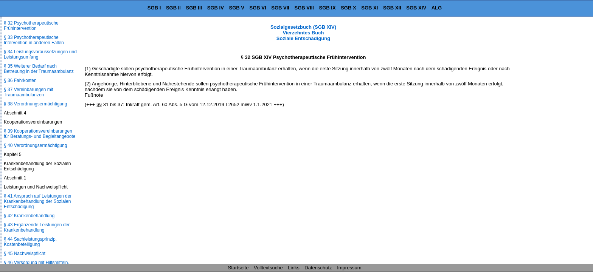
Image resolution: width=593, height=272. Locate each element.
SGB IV (215, 8)
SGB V (236, 8)
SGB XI (369, 8)
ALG (437, 8)
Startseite (238, 267)
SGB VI (258, 8)
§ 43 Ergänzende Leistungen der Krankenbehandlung (37, 227)
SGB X (348, 8)
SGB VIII (304, 8)
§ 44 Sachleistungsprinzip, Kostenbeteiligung (30, 241)
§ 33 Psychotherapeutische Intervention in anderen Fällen (34, 40)
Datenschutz (318, 267)
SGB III (194, 8)
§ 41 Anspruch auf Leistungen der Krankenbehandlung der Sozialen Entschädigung (37, 201)
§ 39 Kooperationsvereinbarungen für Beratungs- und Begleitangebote (39, 133)
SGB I (154, 8)
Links (293, 267)
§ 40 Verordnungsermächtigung (35, 145)
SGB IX (327, 8)
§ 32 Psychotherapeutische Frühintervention (31, 25)
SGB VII (280, 8)
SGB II (173, 8)
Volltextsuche (268, 267)
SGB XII (392, 8)
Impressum (349, 267)
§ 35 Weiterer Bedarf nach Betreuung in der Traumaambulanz (39, 68)
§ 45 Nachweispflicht (24, 253)
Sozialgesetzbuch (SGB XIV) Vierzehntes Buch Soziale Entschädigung (303, 32)
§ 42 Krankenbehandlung (29, 215)
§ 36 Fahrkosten (20, 80)
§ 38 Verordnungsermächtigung (35, 104)
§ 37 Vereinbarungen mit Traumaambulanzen (28, 92)
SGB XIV (416, 8)
